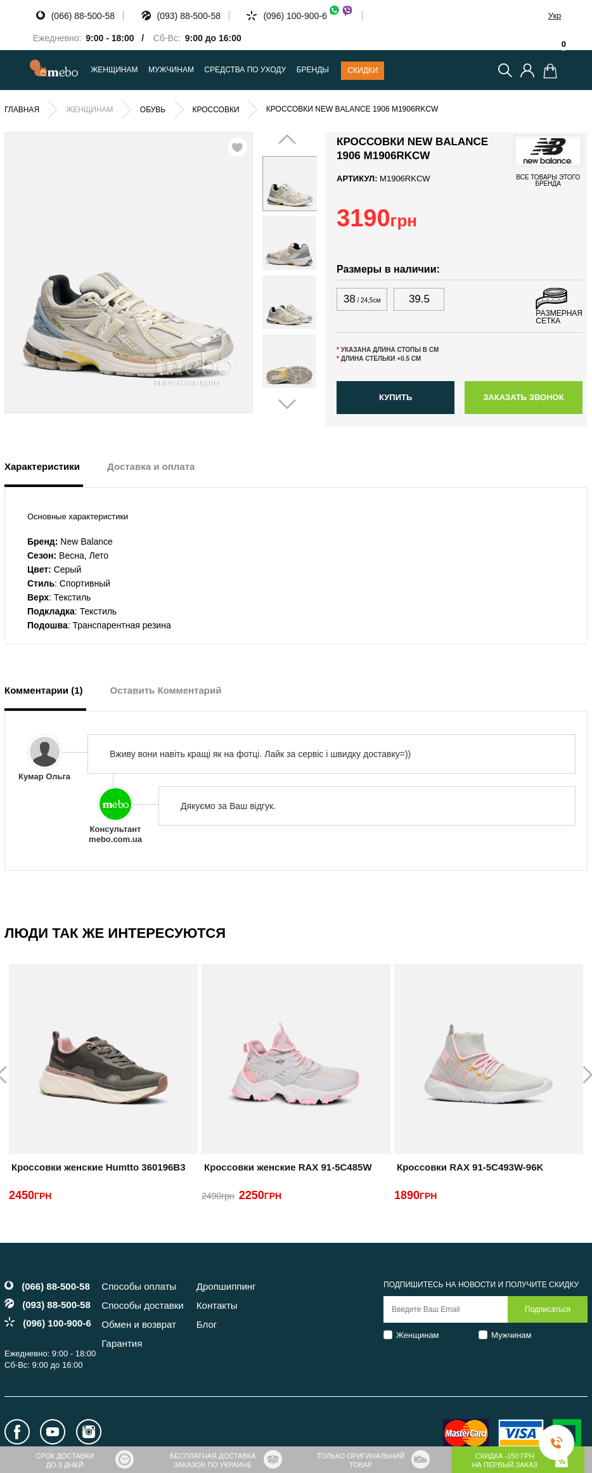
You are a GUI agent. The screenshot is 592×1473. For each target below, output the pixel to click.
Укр (555, 15)
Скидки (362, 70)
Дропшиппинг (226, 1286)
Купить (395, 397)
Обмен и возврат (138, 1324)
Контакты (217, 1305)
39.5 (419, 299)
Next (300, 272)
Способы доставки (142, 1305)
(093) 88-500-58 (189, 16)
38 (362, 299)
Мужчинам (511, 1335)
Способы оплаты (138, 1286)
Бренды (313, 70)
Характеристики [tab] (42, 466)
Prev (279, 272)
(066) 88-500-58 (83, 16)
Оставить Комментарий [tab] (166, 690)
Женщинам (417, 1335)
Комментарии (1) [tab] (43, 690)
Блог (206, 1324)
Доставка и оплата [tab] (151, 466)
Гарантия (121, 1343)
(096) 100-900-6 (308, 16)
